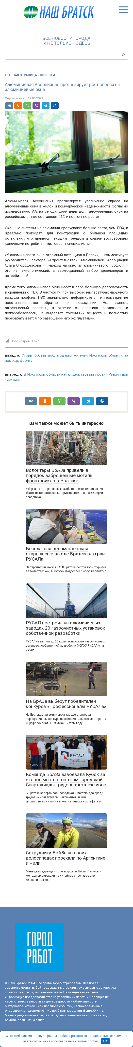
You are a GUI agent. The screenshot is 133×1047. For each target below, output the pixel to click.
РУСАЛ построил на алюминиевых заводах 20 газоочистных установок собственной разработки (65, 628)
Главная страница (21, 75)
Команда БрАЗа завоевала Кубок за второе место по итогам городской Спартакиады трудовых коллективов (66, 780)
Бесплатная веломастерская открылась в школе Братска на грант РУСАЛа (66, 554)
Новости (47, 75)
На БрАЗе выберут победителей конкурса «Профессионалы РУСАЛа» (66, 703)
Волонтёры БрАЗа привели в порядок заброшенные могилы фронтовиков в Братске (59, 475)
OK (105, 1041)
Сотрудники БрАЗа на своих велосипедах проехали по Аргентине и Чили (65, 858)
